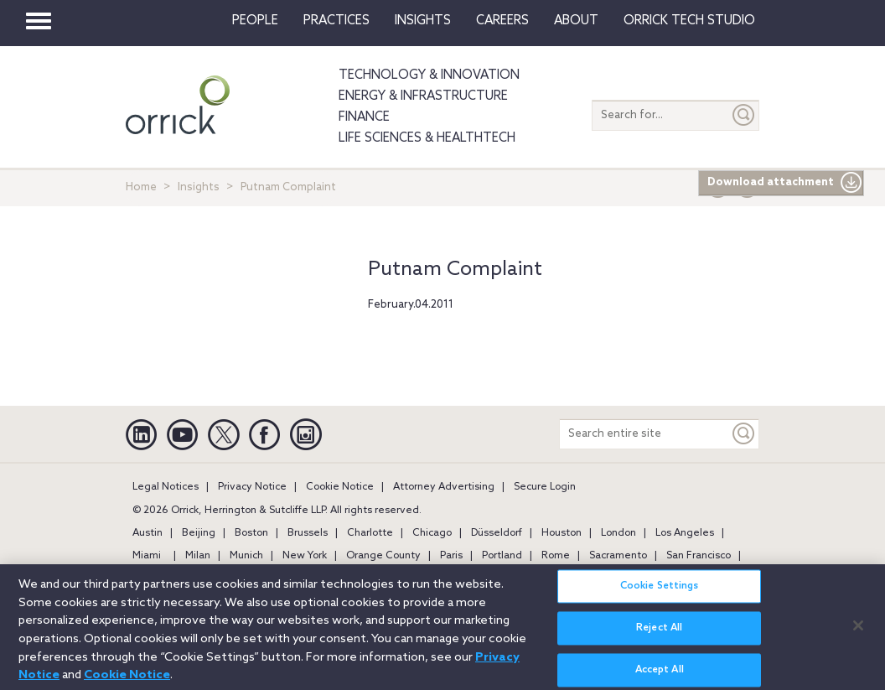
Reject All (659, 640)
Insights (199, 187)
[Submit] (744, 115)
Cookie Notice (340, 487)
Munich (246, 556)
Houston (561, 533)
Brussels (307, 533)
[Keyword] (744, 433)
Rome (555, 556)
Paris (451, 556)
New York (304, 556)
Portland (502, 556)
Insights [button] (423, 21)
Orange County (383, 556)
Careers (502, 21)
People (255, 21)
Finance (364, 117)
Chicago (432, 533)
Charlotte (370, 533)
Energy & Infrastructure (423, 96)
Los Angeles (684, 533)
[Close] (858, 637)
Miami (146, 556)
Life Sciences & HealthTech (427, 138)
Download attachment (784, 183)
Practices (336, 21)
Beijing (198, 533)
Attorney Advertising (443, 487)
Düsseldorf (496, 533)
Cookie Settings (659, 598)
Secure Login (545, 487)
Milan (197, 556)
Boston (251, 533)
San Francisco (698, 556)
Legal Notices (165, 487)
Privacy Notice (252, 487)
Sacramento (618, 556)
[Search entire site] (644, 433)
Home (141, 187)
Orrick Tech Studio (689, 21)
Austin (147, 533)
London (618, 533)
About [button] (576, 21)
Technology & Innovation (429, 75)
